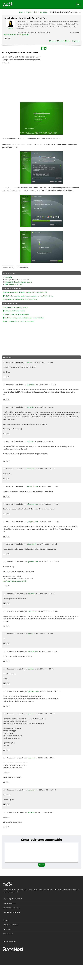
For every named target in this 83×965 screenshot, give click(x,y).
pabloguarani (33, 691)
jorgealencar (32, 522)
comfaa (31, 669)
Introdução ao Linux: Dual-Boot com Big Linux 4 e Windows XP (25, 292)
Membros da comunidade (11, 912)
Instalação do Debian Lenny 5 (13, 311)
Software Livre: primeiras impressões (16, 314)
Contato (5, 920)
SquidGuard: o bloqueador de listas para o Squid (20, 299)
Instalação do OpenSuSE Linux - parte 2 (18, 282)
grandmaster (33, 562)
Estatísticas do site (9, 903)
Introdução (43, 12)
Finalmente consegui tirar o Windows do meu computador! (23, 318)
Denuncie (52, 41)
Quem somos (7, 929)
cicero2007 (31, 544)
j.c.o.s (31, 714)
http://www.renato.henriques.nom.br (15, 581)
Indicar (67, 41)
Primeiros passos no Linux (13, 284)
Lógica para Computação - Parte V (15, 307)
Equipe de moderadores (11, 908)
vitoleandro (33, 651)
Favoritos (60, 41)
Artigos (28, 12)
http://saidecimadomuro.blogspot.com (16, 34)
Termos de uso (8, 934)
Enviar (41, 865)
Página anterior (8, 267)
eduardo (10, 28)
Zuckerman (31, 385)
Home (21, 12)
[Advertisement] (63, 71)
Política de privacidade (10, 925)
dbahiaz (30, 442)
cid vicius (32, 611)
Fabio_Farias (32, 486)
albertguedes (32, 504)
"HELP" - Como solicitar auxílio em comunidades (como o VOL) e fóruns (28, 296)
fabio (29, 362)
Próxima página (23, 267)
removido (30, 469)
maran (30, 634)
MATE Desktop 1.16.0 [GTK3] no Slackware (18, 321)
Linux (35, 12)
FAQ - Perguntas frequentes (12, 899)
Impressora (75, 41)
